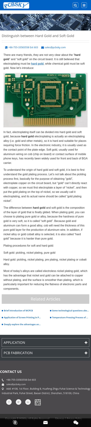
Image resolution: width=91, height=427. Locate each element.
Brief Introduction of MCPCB (18, 310)
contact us (11, 371)
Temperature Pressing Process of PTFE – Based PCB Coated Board (70, 317)
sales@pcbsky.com (16, 384)
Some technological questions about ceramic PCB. (70, 310)
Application (45, 342)
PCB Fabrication (45, 352)
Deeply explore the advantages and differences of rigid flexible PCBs (22, 324)
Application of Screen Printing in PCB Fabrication (22, 317)
